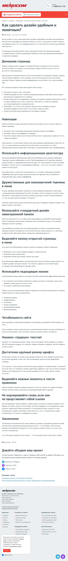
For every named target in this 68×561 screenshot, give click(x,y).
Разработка (12, 15)
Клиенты (5, 517)
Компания (5, 515)
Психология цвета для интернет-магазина (16, 478)
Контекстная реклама (48, 522)
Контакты (5, 526)
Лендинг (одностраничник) (23, 522)
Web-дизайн (7, 35)
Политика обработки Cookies (10, 508)
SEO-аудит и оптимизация (49, 517)
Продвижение (31, 14)
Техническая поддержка (22, 529)
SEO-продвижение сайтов (49, 515)
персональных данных (15, 546)
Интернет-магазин (21, 517)
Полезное (5, 524)
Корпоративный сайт (21, 515)
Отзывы (5, 520)
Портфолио (6, 522)
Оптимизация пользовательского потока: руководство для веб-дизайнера (27, 480)
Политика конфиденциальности (10, 506)
